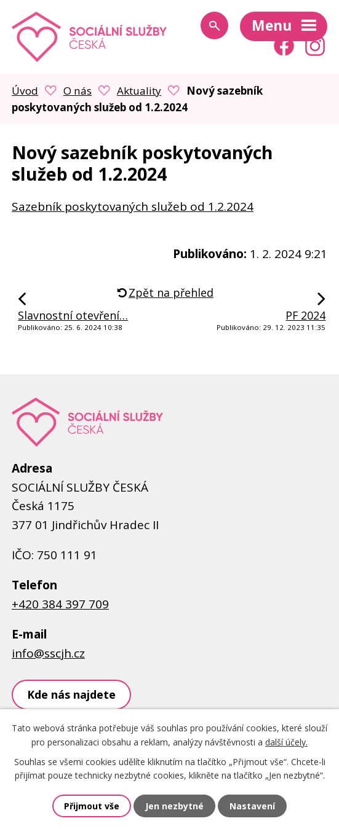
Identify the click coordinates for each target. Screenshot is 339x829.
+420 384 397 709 (60, 604)
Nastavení (252, 806)
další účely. (286, 742)
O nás (77, 91)
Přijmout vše (91, 806)
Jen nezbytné (174, 806)
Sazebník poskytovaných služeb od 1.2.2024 (132, 206)
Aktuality (139, 91)
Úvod (25, 91)
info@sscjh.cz (48, 653)
